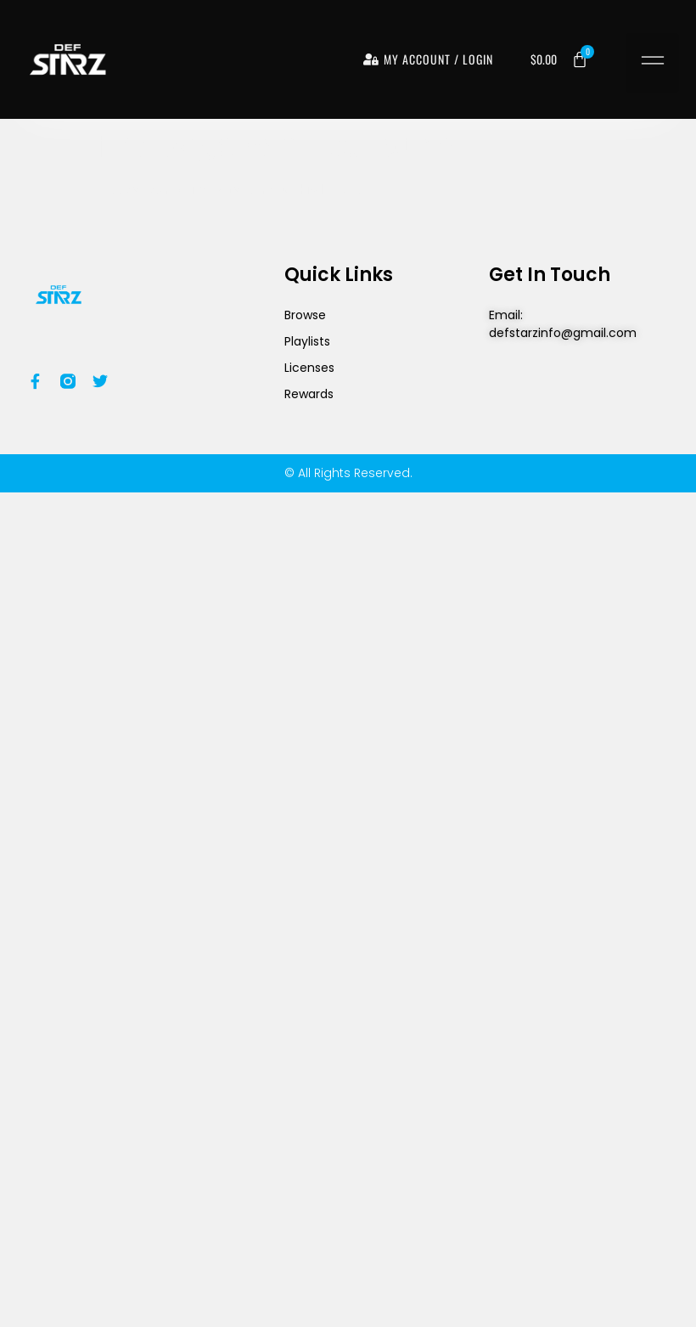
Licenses (309, 367)
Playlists (307, 341)
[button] (652, 63)
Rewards (309, 393)
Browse (305, 314)
